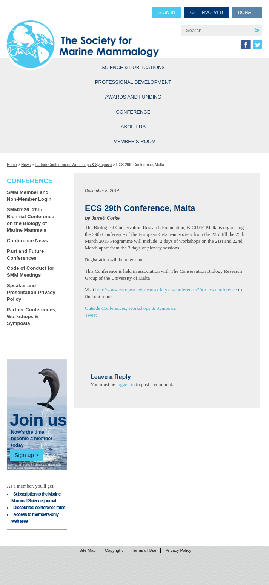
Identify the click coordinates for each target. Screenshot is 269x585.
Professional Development (133, 82)
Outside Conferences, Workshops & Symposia (130, 308)
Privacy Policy (178, 550)
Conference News (27, 240)
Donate (247, 12)
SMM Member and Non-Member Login (29, 195)
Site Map (87, 550)
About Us (133, 126)
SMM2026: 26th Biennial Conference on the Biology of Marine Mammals (30, 220)
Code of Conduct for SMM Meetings (30, 271)
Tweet (91, 315)
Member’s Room (134, 141)
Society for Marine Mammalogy (88, 34)
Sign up (24, 454)
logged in (125, 384)
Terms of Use (144, 550)
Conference (133, 112)
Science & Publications (133, 67)
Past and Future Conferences (25, 254)
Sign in (166, 12)
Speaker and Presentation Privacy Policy (31, 292)
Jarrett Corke (105, 218)
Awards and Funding (133, 97)
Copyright (114, 550)
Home (12, 165)
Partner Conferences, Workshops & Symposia (73, 165)
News (26, 165)
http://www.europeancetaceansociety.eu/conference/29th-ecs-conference (166, 289)
